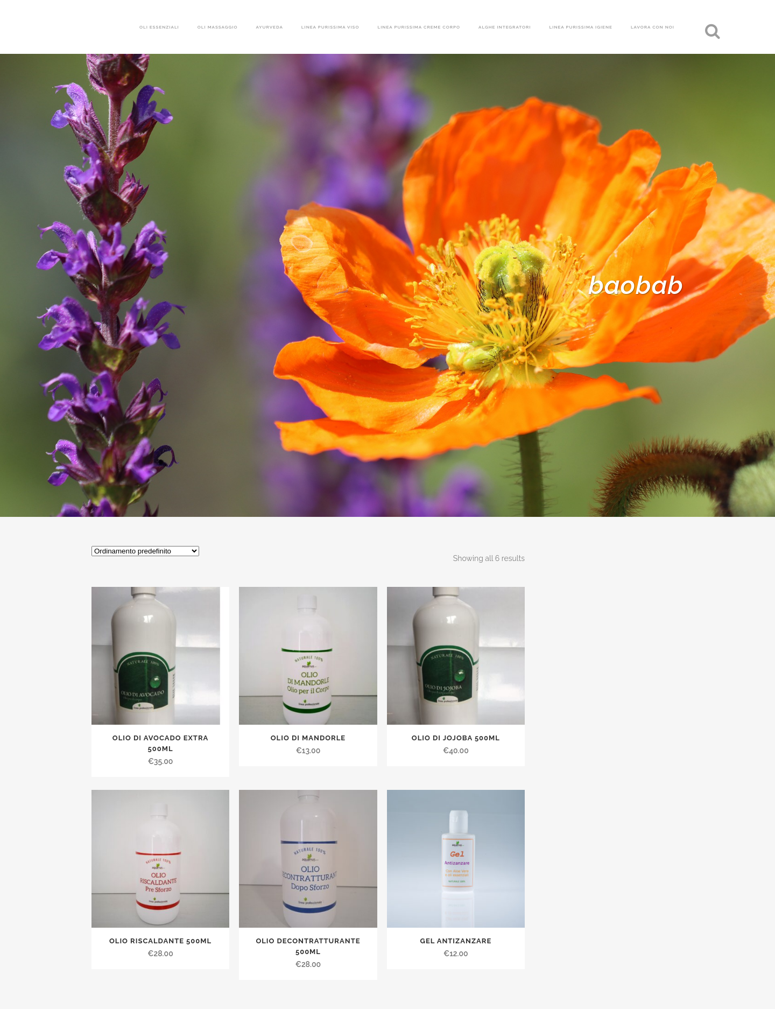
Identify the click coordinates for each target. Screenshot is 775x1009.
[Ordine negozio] (145, 551)
